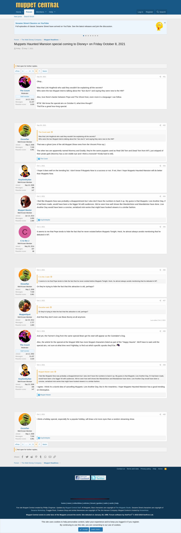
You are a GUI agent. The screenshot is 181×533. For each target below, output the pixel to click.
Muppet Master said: (46, 372)
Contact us (121, 469)
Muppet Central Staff (73, 508)
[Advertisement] (90, 57)
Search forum (29, 17)
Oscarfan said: (44, 307)
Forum (29, 12)
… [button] (26, 71)
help (117, 503)
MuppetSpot (24, 314)
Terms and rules (133, 469)
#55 (164, 227)
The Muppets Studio (123, 508)
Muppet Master (25, 210)
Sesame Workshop (38, 510)
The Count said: (45, 132)
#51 (164, 77)
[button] (23, 12)
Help (51, 12)
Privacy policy (146, 469)
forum (93, 503)
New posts (18, 17)
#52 (164, 125)
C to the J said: (44, 277)
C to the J (24, 241)
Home (18, 12)
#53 (164, 166)
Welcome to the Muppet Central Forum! (34, 23)
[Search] (161, 12)
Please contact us (117, 26)
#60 (164, 414)
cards (111, 503)
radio (106, 503)
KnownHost (144, 510)
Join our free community (59, 26)
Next (44, 71)
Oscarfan (25, 139)
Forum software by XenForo (131, 515)
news (69, 503)
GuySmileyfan (24, 179)
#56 (164, 270)
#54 (164, 196)
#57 (164, 301)
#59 (164, 365)
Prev (18, 71)
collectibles (77, 503)
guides (99, 503)
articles (86, 503)
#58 (164, 331)
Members (40, 12)
